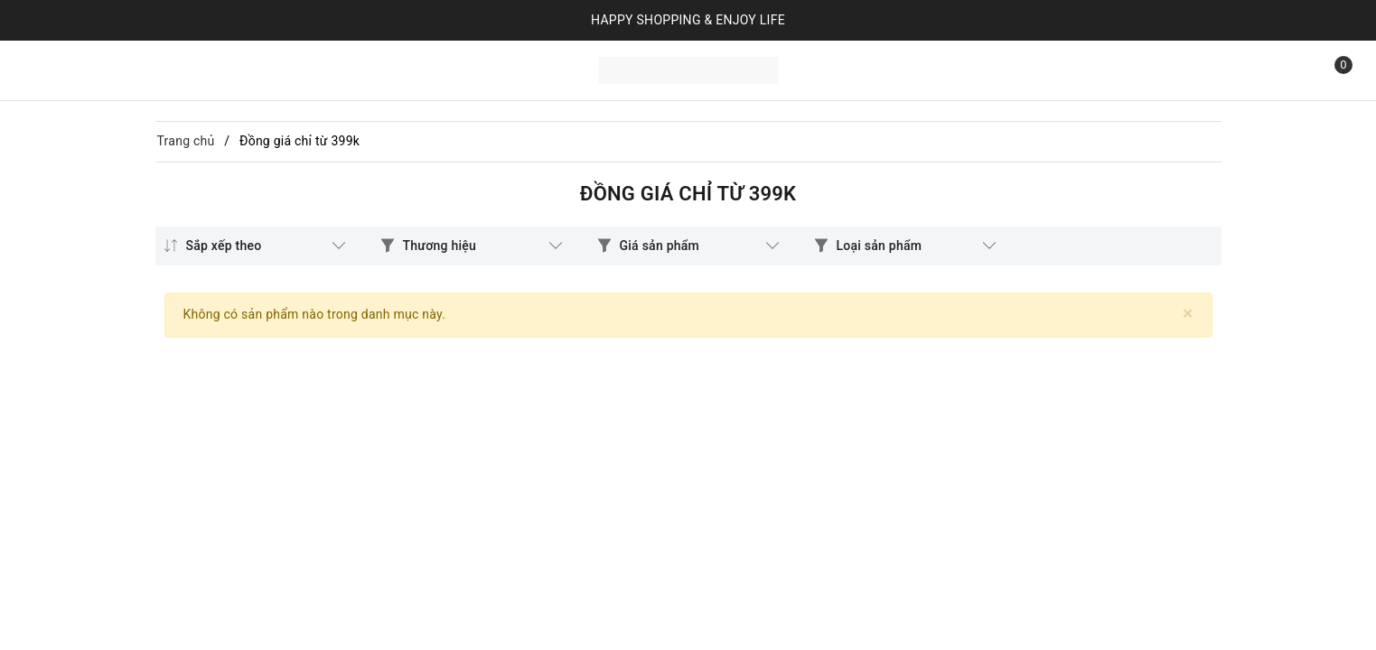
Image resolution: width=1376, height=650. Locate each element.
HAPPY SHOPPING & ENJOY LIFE (688, 20)
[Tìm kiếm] (1290, 70)
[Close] (1188, 313)
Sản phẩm (133, 69)
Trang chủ (52, 68)
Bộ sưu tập (225, 69)
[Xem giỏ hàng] (1331, 70)
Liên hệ (300, 68)
